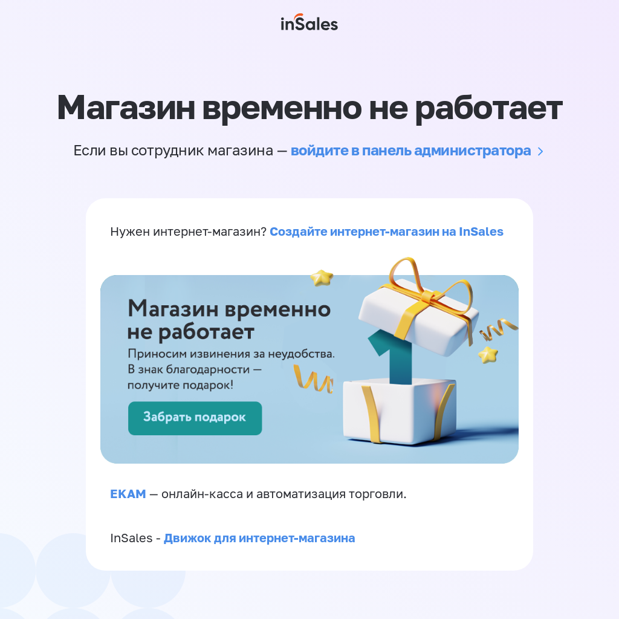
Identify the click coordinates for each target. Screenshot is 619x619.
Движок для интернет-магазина (259, 537)
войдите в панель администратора (411, 149)
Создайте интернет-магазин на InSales (387, 231)
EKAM (128, 493)
